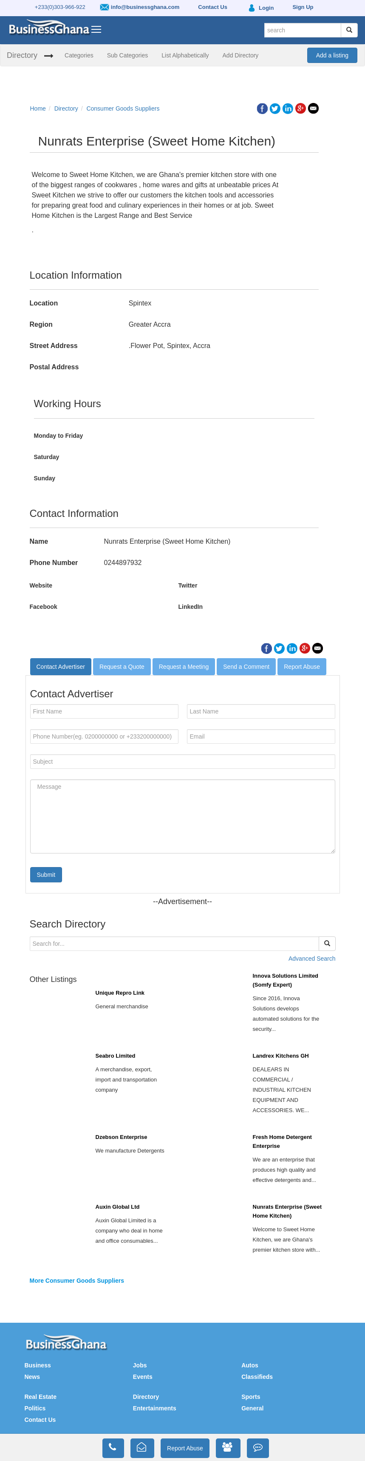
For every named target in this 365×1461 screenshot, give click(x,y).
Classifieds (257, 1376)
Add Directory (241, 55)
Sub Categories (127, 55)
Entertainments (154, 1408)
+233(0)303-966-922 (60, 7)
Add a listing (332, 55)
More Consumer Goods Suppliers (77, 1280)
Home (38, 108)
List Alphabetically (185, 55)
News (32, 1376)
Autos (249, 1365)
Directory (22, 55)
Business (37, 1365)
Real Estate (40, 1396)
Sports (250, 1396)
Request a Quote (121, 666)
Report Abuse (302, 666)
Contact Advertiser (61, 666)
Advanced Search (312, 958)
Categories (79, 55)
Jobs (140, 1365)
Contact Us (40, 1419)
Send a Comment (246, 666)
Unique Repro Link (120, 993)
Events (143, 1376)
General (252, 1408)
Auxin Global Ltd (118, 1207)
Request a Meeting (184, 666)
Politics (34, 1408)
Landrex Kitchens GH (281, 1056)
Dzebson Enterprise (121, 1137)
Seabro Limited (116, 1056)
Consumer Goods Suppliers (122, 108)
